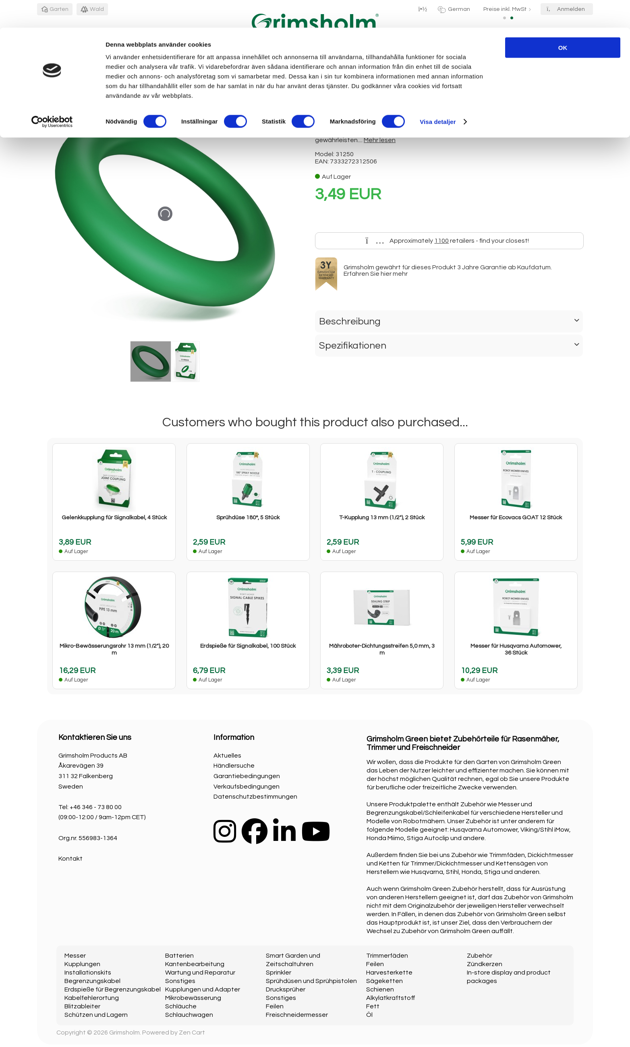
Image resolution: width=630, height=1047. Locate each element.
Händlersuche (234, 765)
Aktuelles (227, 755)
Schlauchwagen (189, 1015)
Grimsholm (124, 1032)
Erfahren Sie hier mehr (376, 274)
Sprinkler (278, 972)
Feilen (275, 1006)
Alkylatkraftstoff (390, 998)
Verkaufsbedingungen (246, 786)
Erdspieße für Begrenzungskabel (112, 989)
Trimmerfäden (387, 955)
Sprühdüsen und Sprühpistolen (311, 981)
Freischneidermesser (297, 1015)
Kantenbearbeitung (194, 964)
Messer (75, 955)
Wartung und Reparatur (200, 972)
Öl (369, 1015)
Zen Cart (192, 1032)
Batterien (179, 955)
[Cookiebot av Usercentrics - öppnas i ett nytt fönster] (52, 94)
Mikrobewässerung (193, 998)
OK (563, 20)
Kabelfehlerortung (91, 998)
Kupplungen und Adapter (202, 989)
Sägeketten (384, 981)
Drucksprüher (285, 989)
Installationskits (87, 972)
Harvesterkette (389, 972)
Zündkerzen (484, 964)
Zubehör (479, 955)
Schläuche (181, 1006)
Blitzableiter (82, 1006)
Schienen (380, 989)
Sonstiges (180, 981)
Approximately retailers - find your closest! (447, 240)
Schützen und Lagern (96, 1015)
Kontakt (70, 858)
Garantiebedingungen (246, 776)
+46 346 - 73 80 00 (96, 807)
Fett (372, 1006)
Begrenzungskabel (92, 981)
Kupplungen (82, 964)
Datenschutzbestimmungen (255, 796)
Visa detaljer (438, 94)
